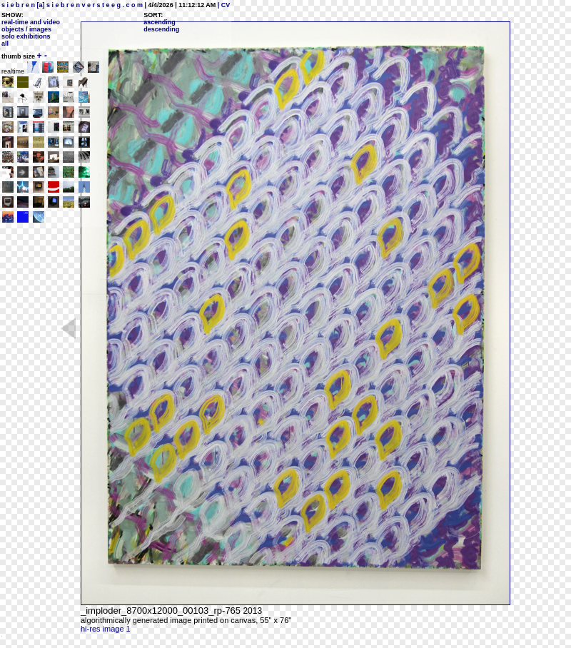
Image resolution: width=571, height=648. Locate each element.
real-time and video (30, 22)
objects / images (26, 29)
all (5, 43)
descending (161, 29)
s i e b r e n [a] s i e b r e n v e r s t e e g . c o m (72, 5)
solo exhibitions (26, 36)
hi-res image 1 (106, 628)
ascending (159, 22)
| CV (223, 5)
